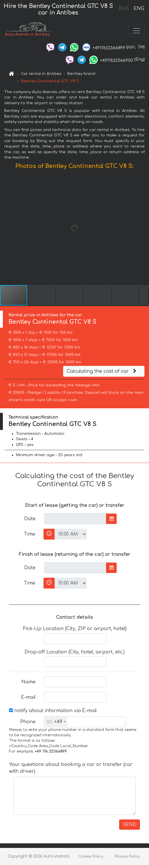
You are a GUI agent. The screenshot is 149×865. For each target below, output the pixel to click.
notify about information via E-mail (53, 710)
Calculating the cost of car (102, 371)
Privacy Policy (127, 856)
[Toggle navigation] (136, 30)
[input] (75, 518)
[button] (143, 228)
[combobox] (55, 722)
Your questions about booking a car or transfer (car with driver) (71, 768)
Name (28, 681)
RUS (124, 8)
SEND (129, 824)
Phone (28, 721)
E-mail (28, 697)
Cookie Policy (90, 856)
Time (29, 534)
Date (30, 518)
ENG (139, 8)
